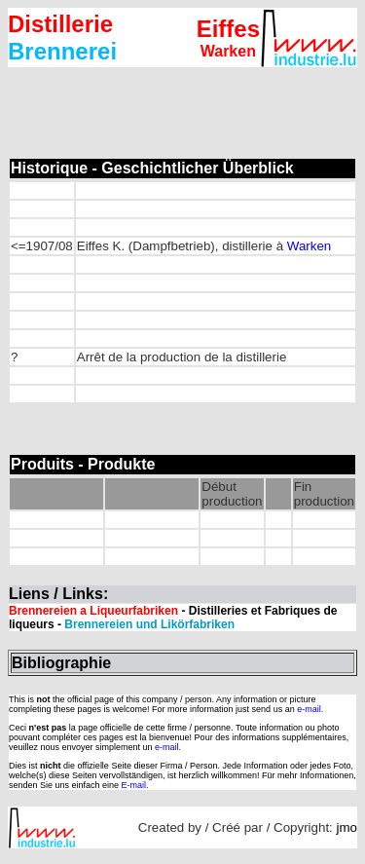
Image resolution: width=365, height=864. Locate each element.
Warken (307, 246)
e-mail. (310, 709)
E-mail (134, 785)
